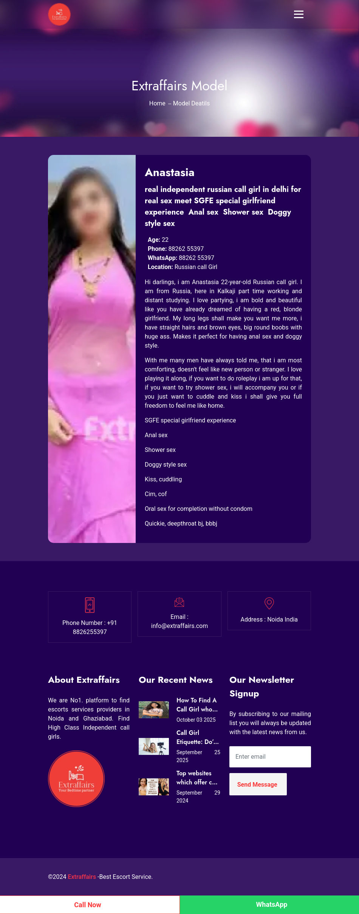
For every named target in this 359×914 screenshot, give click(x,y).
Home (157, 103)
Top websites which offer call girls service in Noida (197, 778)
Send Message (257, 784)
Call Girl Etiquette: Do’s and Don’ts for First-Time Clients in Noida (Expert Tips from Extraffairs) (196, 737)
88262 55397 (186, 248)
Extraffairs (82, 876)
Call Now (87, 905)
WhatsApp (272, 904)
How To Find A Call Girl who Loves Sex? (196, 705)
